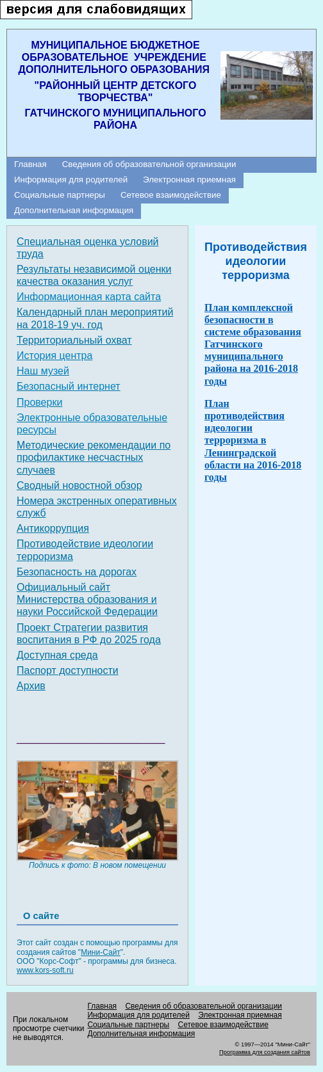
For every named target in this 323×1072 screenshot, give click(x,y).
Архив (31, 685)
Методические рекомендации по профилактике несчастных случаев (93, 457)
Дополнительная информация (73, 210)
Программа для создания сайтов (264, 1052)
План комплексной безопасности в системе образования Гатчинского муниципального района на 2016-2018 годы (252, 344)
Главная (30, 164)
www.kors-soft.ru (45, 970)
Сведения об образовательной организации (149, 164)
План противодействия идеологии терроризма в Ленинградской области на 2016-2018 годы (252, 440)
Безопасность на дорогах (77, 571)
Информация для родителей (71, 179)
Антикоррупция (53, 528)
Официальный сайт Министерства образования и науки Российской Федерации (87, 599)
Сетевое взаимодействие (170, 195)
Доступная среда (57, 655)
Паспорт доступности (68, 670)
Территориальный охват (74, 340)
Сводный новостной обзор (79, 485)
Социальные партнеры (59, 195)
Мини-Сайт (100, 952)
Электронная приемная (189, 179)
